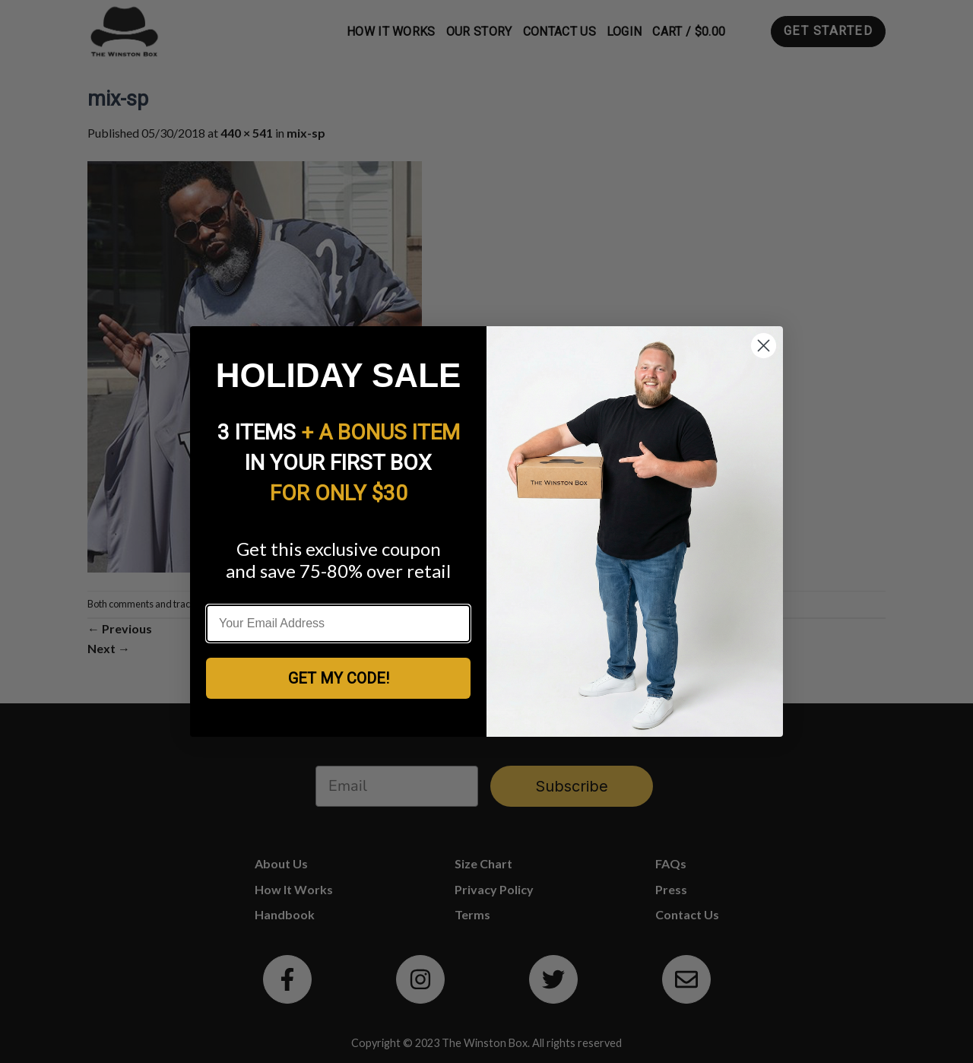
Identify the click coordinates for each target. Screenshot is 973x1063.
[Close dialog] (763, 345)
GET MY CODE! (338, 678)
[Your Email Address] (338, 623)
